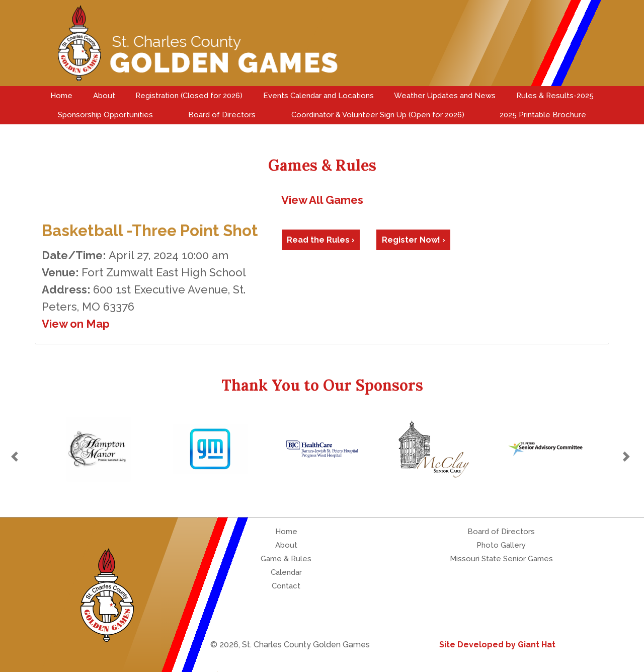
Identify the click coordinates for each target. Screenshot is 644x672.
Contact (286, 585)
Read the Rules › (321, 240)
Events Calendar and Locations (318, 95)
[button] (16, 456)
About (104, 95)
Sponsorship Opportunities (105, 114)
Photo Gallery (501, 545)
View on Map (76, 323)
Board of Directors (222, 114)
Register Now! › (413, 240)
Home (61, 95)
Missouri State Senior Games (501, 558)
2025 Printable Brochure (543, 114)
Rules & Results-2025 (555, 95)
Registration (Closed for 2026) (189, 95)
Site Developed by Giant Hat (497, 644)
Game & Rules (286, 558)
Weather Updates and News (445, 95)
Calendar (286, 572)
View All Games (322, 199)
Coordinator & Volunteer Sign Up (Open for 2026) (377, 114)
